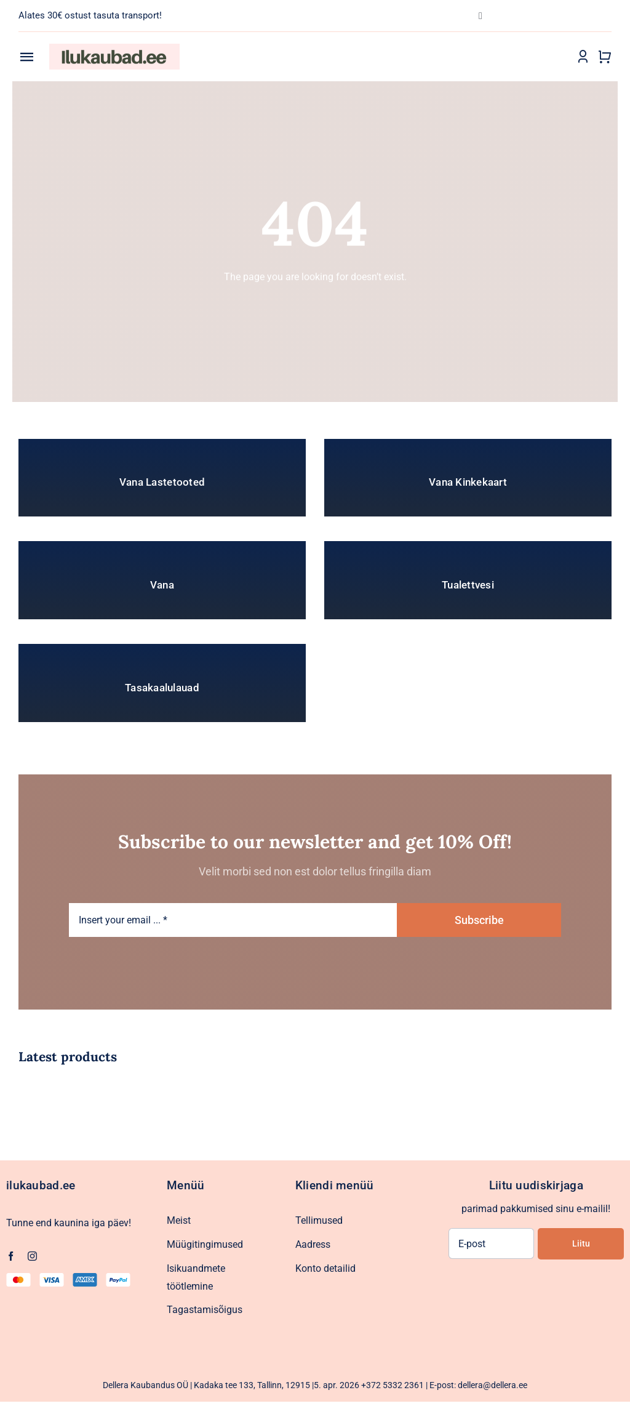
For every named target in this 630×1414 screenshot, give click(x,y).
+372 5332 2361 (392, 1385)
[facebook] (10, 1256)
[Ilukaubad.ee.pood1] (114, 48)
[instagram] (32, 1256)
